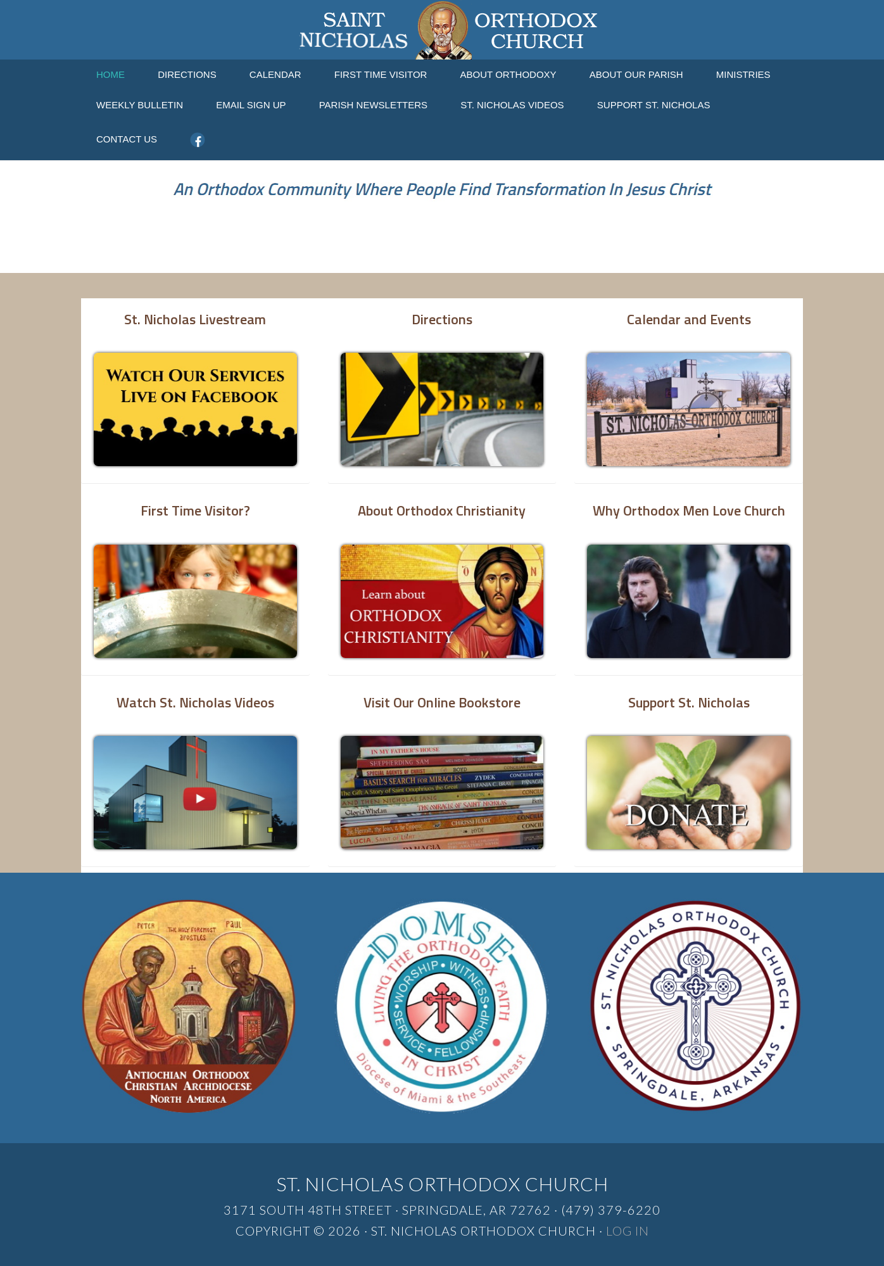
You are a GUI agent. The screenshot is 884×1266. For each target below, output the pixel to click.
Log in (627, 1230)
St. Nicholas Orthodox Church (442, 30)
